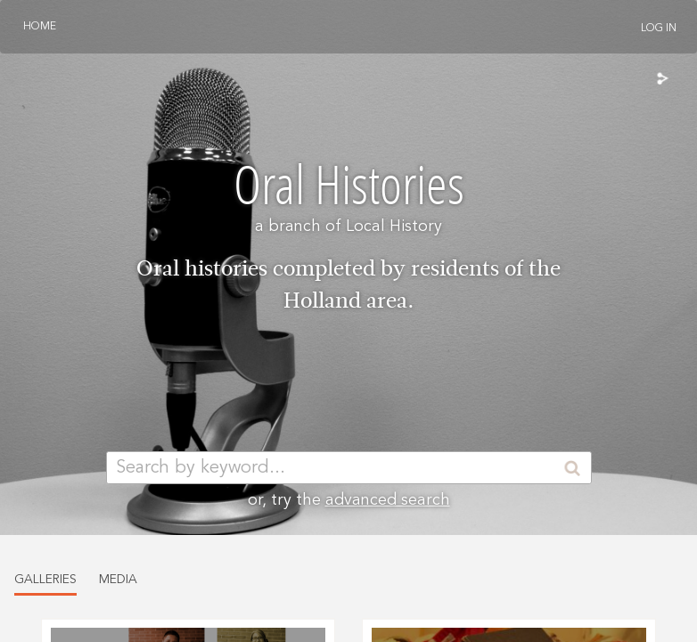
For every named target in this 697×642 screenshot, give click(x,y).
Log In (658, 28)
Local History (394, 226)
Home (39, 26)
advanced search (387, 500)
